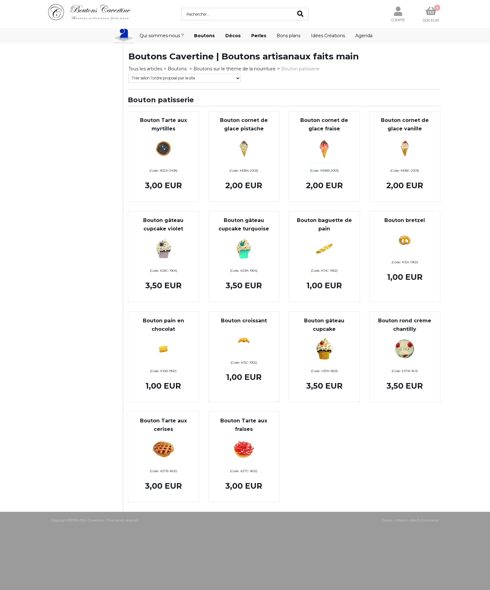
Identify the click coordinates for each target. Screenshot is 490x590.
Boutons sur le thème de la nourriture (234, 69)
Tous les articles (145, 69)
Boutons (204, 35)
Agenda (363, 35)
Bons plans (288, 35)
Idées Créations (328, 35)
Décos (233, 35)
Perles (258, 35)
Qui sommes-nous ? (162, 35)
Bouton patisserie (300, 69)
